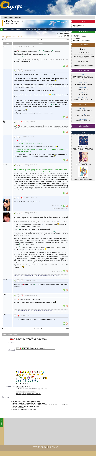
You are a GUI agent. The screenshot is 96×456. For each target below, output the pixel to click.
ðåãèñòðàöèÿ (60, 33)
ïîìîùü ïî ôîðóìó (20, 412)
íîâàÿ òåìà (66, 35)
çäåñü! (36, 413)
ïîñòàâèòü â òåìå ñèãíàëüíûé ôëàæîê (40, 409)
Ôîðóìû (40, 29)
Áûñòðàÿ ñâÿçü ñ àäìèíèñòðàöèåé (81, 40)
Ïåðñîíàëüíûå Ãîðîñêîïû (16, 29)
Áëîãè (45, 29)
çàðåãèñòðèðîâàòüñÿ (34, 405)
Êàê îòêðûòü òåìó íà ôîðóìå (79, 37)
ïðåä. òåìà (60, 37)
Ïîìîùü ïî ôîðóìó (76, 38)
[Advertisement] (49, 14)
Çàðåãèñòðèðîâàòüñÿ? (40, 338)
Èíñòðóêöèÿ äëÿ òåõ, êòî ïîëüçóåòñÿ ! (28, 398)
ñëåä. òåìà (66, 37)
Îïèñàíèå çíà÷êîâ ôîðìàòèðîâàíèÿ (38, 348)
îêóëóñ (5, 17)
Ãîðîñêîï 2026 (27, 29)
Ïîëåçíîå (50, 29)
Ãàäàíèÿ (34, 29)
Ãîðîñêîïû (6, 29)
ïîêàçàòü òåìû (65, 31)
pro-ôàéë (66, 33)
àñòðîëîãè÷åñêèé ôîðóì (15, 17)
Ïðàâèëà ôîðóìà (76, 35)
